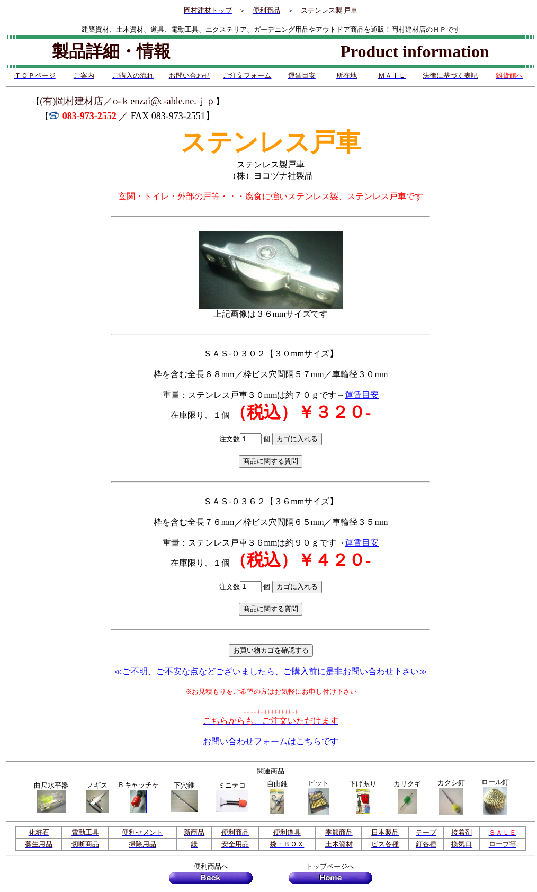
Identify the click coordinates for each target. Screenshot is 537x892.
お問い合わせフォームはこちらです (270, 741)
